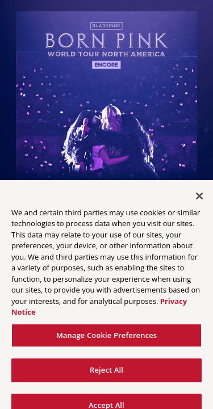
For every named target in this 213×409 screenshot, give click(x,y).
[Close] (199, 203)
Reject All (106, 378)
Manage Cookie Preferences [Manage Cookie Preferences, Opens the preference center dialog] (106, 343)
